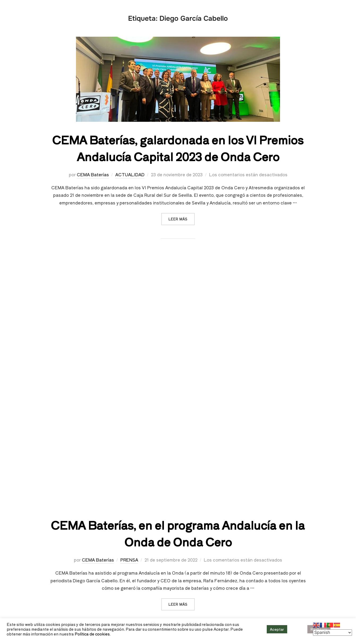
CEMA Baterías (93, 174)
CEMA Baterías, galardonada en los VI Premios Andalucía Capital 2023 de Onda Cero (177, 147)
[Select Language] (332, 632)
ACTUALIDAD (130, 174)
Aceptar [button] (277, 629)
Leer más (181, 217)
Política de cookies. (93, 634)
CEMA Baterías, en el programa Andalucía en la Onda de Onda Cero (178, 533)
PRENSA (129, 560)
